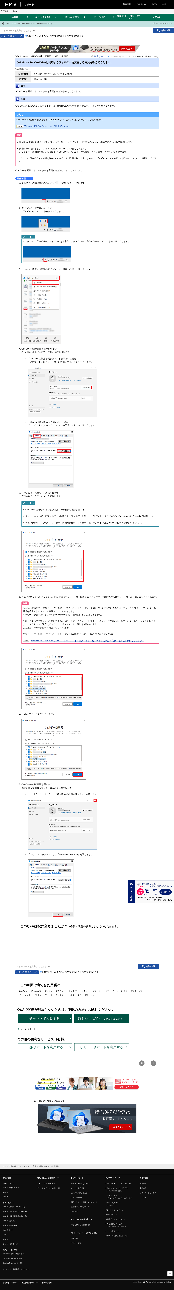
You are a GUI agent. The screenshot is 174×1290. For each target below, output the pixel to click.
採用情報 (143, 1198)
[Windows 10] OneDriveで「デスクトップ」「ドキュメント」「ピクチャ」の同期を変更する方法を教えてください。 (83, 641)
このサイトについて (10, 1283)
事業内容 (143, 1188)
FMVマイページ (159, 4)
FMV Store (141, 4)
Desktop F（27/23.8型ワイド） (14, 1254)
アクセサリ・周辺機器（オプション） (16, 1269)
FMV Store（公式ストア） (49, 1178)
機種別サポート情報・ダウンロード (128, 17)
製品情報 (127, 4)
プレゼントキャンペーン (114, 1210)
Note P (5, 1197)
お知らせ (157, 17)
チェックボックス (120, 991)
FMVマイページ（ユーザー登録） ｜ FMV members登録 (117, 1189)
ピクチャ (37, 995)
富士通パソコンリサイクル (81, 1207)
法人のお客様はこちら (163, 23)
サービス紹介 (99, 17)
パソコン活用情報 (42, 17)
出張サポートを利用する (45, 1047)
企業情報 (144, 1178)
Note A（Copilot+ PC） (11, 1187)
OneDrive (23, 991)
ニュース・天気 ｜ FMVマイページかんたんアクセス (118, 1197)
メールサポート (28, 1029)
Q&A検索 (14, 17)
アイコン (48, 991)
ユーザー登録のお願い (41, 23)
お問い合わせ (47, 1283)
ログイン (6, 23)
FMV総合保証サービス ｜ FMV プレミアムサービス (115, 1225)
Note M (5, 1239)
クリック (85, 991)
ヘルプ (71, 995)
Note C (5, 1235)
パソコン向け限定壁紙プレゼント (117, 1236)
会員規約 (55, 1166)
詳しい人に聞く (101, 1018)
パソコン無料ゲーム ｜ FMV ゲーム (112, 1204)
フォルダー (60, 995)
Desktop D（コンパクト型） (13, 1263)
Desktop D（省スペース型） (13, 1258)
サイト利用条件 (9, 1166)
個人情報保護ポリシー (29, 1283)
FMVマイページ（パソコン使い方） (118, 1184)
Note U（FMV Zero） (10, 1225)
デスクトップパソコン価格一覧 (48, 1188)
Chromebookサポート (81, 1219)
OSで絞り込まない (37, 35)
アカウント (60, 991)
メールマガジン (111, 1215)
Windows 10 (75, 35)
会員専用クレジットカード (115, 1219)
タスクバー (97, 991)
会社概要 (143, 1184)
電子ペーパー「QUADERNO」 (85, 1233)
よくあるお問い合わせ (79, 1193)
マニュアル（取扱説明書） (81, 1225)
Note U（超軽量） (9, 1221)
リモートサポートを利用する (101, 1047)
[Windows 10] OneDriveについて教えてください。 (44, 126)
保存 (79, 995)
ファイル (48, 995)
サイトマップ (23, 1166)
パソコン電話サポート (113, 1231)
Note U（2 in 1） (9, 1230)
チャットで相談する (44, 1018)
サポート (29, 4)
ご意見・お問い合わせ (40, 1166)
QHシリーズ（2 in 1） (11, 1244)
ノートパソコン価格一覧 (46, 1184)
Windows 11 (58, 35)
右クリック (89, 995)
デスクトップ (136, 991)
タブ (107, 991)
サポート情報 (76, 1243)
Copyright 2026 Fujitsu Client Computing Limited (152, 1282)
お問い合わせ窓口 (71, 17)
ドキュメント (25, 995)
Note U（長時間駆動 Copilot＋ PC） (16, 1216)
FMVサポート (6, 11)
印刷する (98, 56)
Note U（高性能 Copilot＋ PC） (14, 1207)
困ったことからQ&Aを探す (81, 1184)
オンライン (73, 991)
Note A (5, 1192)
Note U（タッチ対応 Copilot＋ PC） (16, 1211)
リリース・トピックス (148, 1193)
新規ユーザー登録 (22, 23)
